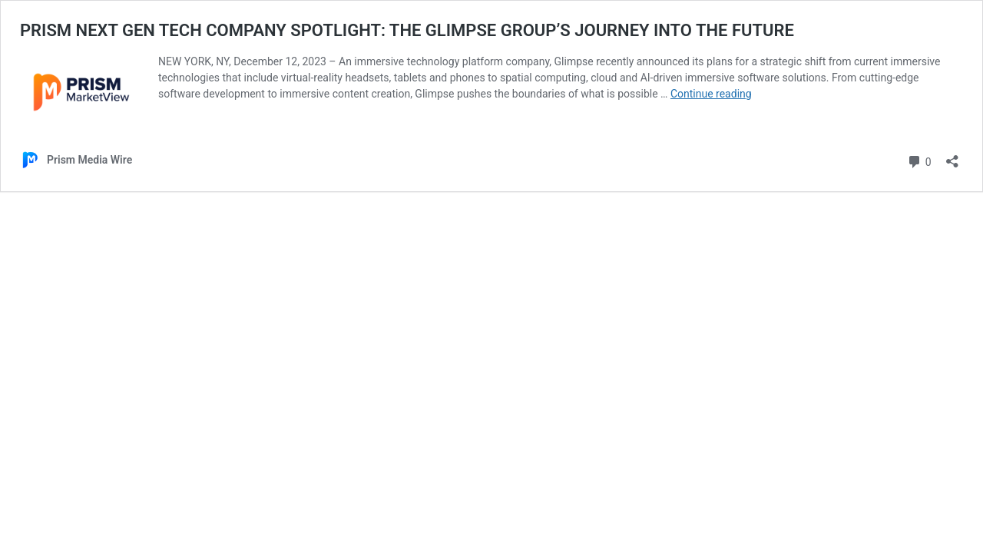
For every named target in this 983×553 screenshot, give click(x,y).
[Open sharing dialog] (952, 156)
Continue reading (711, 94)
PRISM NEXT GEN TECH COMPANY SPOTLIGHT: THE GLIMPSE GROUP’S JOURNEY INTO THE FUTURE (407, 30)
